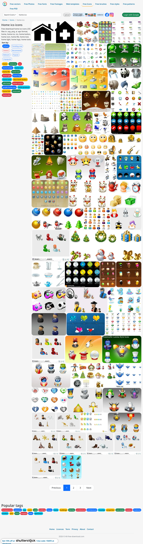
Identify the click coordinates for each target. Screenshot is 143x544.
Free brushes (101, 4)
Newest (6, 50)
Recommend (16, 50)
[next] (89, 488)
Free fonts (42, 4)
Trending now (17, 46)
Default (6, 46)
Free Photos (29, 4)
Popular (16, 55)
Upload (67, 15)
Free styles (114, 4)
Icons (12, 20)
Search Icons (9, 15)
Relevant (6, 55)
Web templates (72, 4)
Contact (90, 529)
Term (67, 529)
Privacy (75, 529)
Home (4, 20)
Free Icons (87, 4)
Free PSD (13, 8)
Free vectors (15, 4)
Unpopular (7, 59)
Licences (60, 529)
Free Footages (56, 4)
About (82, 529)
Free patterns (129, 4)
